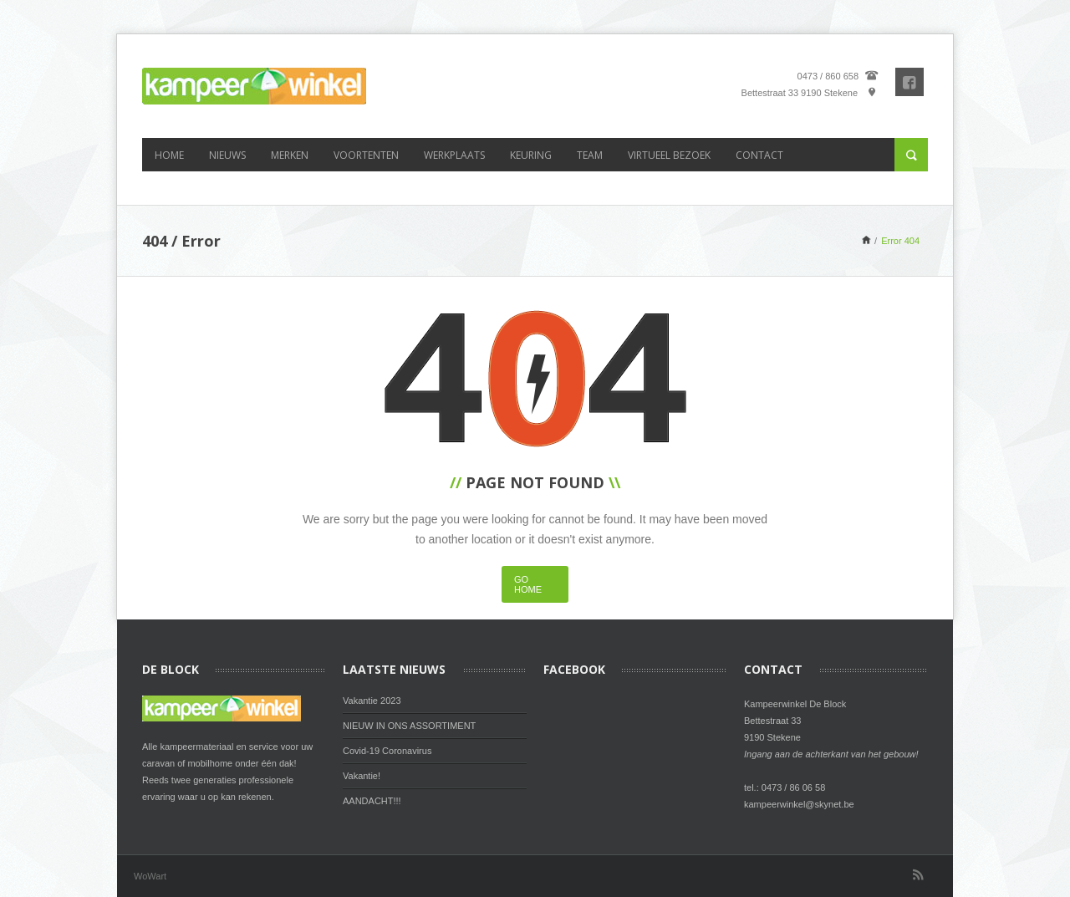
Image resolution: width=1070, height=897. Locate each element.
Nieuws (227, 155)
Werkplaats (454, 155)
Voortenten (366, 155)
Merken (289, 155)
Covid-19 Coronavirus (387, 751)
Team (590, 155)
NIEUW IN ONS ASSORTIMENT (409, 726)
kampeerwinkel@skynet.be (799, 804)
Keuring (531, 155)
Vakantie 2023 (372, 701)
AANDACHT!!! (372, 801)
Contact (759, 155)
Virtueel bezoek (669, 155)
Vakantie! (361, 776)
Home (169, 155)
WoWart (150, 876)
